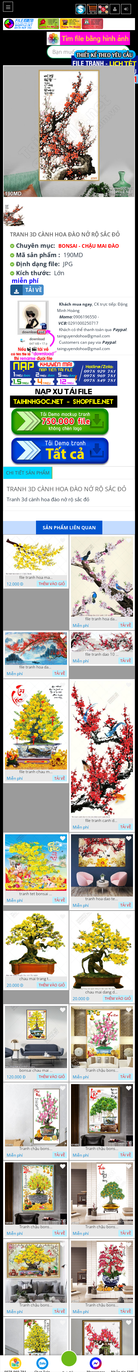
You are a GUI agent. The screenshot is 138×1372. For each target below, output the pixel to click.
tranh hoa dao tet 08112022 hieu (102, 898)
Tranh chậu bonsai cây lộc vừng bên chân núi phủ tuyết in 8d (102, 1148)
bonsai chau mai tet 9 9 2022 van (36, 1070)
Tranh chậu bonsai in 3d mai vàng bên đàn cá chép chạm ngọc (36, 1227)
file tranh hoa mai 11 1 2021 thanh (36, 577)
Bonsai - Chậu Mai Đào (88, 245)
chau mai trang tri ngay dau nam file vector (36, 978)
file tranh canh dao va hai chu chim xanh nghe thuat (102, 820)
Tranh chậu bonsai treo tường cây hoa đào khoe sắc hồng (36, 1148)
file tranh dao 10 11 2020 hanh (102, 654)
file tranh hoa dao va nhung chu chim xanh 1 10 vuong (102, 619)
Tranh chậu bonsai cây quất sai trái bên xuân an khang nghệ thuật (102, 1227)
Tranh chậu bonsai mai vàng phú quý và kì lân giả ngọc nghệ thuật (36, 1305)
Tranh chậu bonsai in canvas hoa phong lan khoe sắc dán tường (102, 1305)
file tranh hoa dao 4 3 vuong (36, 667)
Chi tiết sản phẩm (28, 472)
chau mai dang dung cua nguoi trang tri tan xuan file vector (102, 992)
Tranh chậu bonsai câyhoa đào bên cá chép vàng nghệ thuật (102, 1070)
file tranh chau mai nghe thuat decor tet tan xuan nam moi (36, 771)
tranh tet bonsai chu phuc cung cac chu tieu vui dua (36, 893)
